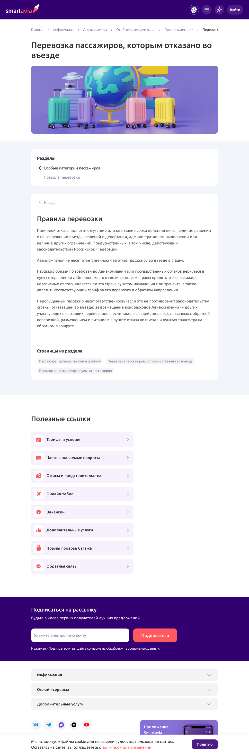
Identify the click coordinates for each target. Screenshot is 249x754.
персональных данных (141, 577)
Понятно (205, 744)
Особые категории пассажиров (68, 168)
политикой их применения (126, 747)
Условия (97, 718)
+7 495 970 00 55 (46, 703)
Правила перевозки (62, 177)
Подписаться (155, 564)
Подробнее (40, 718)
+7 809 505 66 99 (106, 703)
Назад (46, 202)
